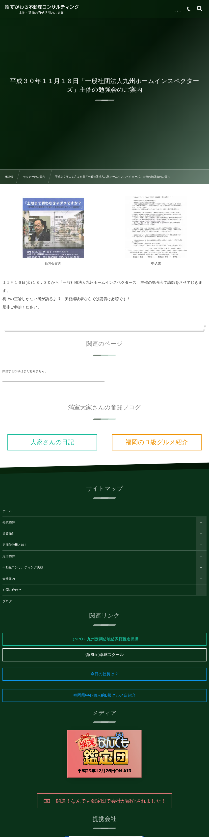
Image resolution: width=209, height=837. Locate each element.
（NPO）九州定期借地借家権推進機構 (105, 639)
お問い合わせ (11, 590)
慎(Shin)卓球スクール (104, 655)
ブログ (7, 601)
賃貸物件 (8, 533)
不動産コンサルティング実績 (22, 567)
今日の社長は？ (105, 674)
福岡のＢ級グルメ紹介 (157, 442)
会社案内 (8, 578)
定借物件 (8, 556)
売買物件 (8, 522)
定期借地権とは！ (14, 545)
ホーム (7, 511)
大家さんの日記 (52, 442)
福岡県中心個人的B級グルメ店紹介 (104, 695)
